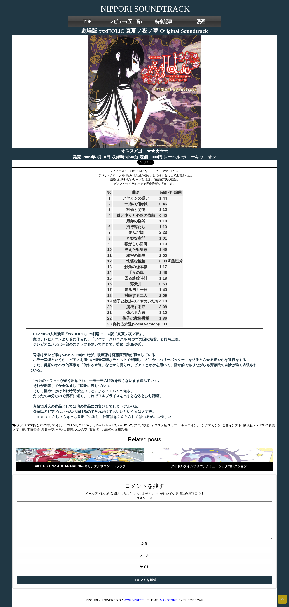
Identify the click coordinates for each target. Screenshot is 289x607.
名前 (144, 544)
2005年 (45, 425)
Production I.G (106, 425)
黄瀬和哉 (121, 430)
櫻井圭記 (47, 430)
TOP (87, 21)
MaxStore (168, 600)
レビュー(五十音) (125, 21)
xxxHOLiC (125, 425)
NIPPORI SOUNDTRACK (145, 8)
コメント (144, 498)
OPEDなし (86, 425)
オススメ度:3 (160, 425)
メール (144, 555)
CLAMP (72, 425)
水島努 (60, 430)
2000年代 (31, 425)
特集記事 (163, 21)
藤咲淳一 (95, 430)
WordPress (134, 600)
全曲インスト (231, 425)
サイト (144, 567)
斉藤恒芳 (33, 430)
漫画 (201, 21)
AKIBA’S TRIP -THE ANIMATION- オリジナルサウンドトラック (80, 466)
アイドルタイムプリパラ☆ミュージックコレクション (209, 466)
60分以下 (58, 425)
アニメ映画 (142, 425)
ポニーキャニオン (184, 425)
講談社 (108, 430)
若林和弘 (81, 430)
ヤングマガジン (210, 425)
